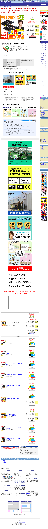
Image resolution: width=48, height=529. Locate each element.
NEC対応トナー (5, 461)
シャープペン (42, 143)
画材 (41, 142)
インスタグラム (30, 494)
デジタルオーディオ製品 (43, 129)
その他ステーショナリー (43, 141)
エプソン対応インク (43, 160)
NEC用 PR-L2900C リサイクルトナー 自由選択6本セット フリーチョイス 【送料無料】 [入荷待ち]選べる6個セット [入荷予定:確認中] (15, 415)
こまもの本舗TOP (17, 520)
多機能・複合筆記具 (43, 139)
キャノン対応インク (43, 100)
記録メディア (42, 115)
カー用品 (42, 146)
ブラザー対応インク (43, 99)
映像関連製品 (42, 130)
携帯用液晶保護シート (43, 116)
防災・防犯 (42, 148)
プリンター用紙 (42, 107)
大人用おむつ (42, 163)
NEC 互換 (4, 462)
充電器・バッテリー (43, 111)
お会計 (24, 520)
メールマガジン (28, 493)
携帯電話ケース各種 (43, 112)
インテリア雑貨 (42, 150)
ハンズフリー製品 (43, 113)
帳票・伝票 (42, 85)
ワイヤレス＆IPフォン (43, 126)
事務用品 (42, 140)
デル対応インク (42, 101)
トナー (4, 460)
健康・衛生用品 (42, 162)
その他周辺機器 (42, 114)
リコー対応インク (43, 108)
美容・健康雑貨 (42, 149)
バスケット (21, 520)
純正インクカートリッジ (43, 157)
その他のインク (42, 106)
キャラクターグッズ (43, 147)
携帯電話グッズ (43, 110)
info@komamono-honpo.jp (22, 522)
